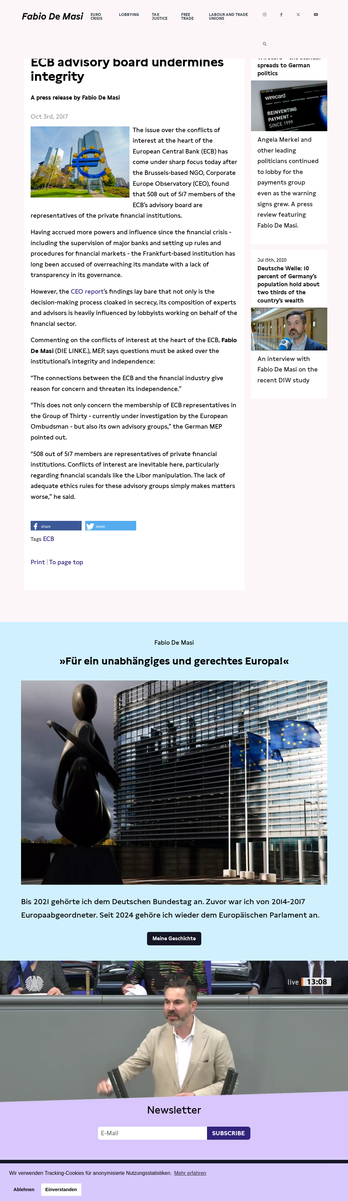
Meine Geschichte (174, 938)
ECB (48, 539)
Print (38, 562)
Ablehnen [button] (23, 1189)
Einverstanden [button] (61, 1189)
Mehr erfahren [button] (190, 1173)
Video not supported (174, 1059)
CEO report (87, 291)
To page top (66, 562)
